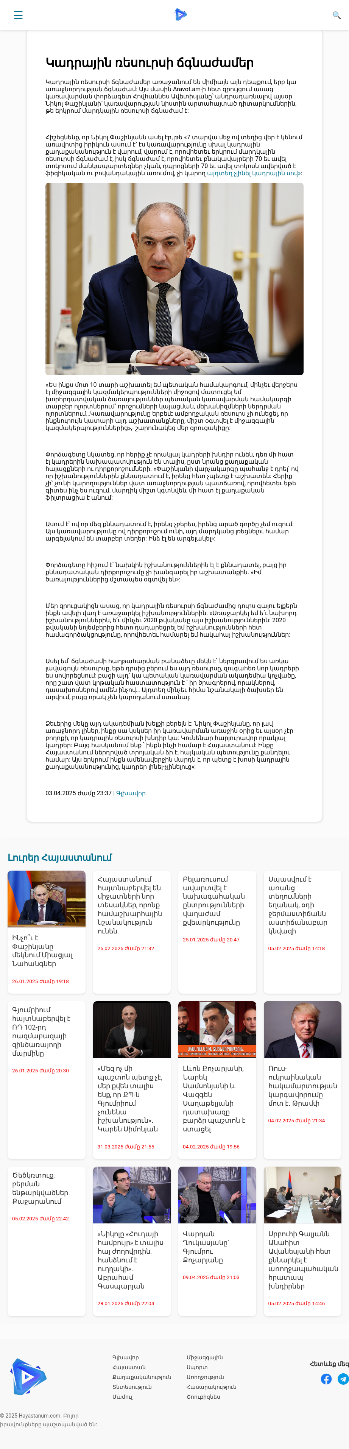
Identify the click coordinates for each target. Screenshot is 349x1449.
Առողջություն (205, 1377)
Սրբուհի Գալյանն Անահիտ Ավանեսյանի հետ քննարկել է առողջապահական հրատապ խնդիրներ (303, 1260)
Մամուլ (122, 1397)
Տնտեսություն (132, 1387)
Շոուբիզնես (203, 1397)
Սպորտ (197, 1367)
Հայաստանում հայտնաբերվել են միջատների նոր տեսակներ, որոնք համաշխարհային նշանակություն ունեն (130, 905)
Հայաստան (129, 1367)
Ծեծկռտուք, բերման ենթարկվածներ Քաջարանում (40, 1188)
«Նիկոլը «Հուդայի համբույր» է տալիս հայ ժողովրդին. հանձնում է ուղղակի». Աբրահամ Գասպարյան (131, 1260)
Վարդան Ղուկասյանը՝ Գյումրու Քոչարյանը (206, 1247)
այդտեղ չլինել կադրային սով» (254, 173)
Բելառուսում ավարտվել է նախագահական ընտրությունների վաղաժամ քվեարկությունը (214, 901)
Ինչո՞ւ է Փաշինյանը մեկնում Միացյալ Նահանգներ (42, 951)
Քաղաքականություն (141, 1377)
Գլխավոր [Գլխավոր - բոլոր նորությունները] (131, 793)
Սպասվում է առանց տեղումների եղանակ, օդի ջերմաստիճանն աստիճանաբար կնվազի (297, 905)
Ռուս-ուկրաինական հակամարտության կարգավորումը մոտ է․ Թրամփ (302, 1086)
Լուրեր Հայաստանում (60, 857)
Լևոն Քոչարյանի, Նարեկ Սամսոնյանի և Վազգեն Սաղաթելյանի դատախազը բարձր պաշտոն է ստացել (214, 1099)
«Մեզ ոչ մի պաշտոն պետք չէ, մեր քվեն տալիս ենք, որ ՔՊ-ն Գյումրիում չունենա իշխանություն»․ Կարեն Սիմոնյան (130, 1099)
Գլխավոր (125, 1357)
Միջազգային (205, 1357)
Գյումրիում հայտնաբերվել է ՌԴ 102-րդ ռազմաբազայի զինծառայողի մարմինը (41, 1031)
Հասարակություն (212, 1387)
